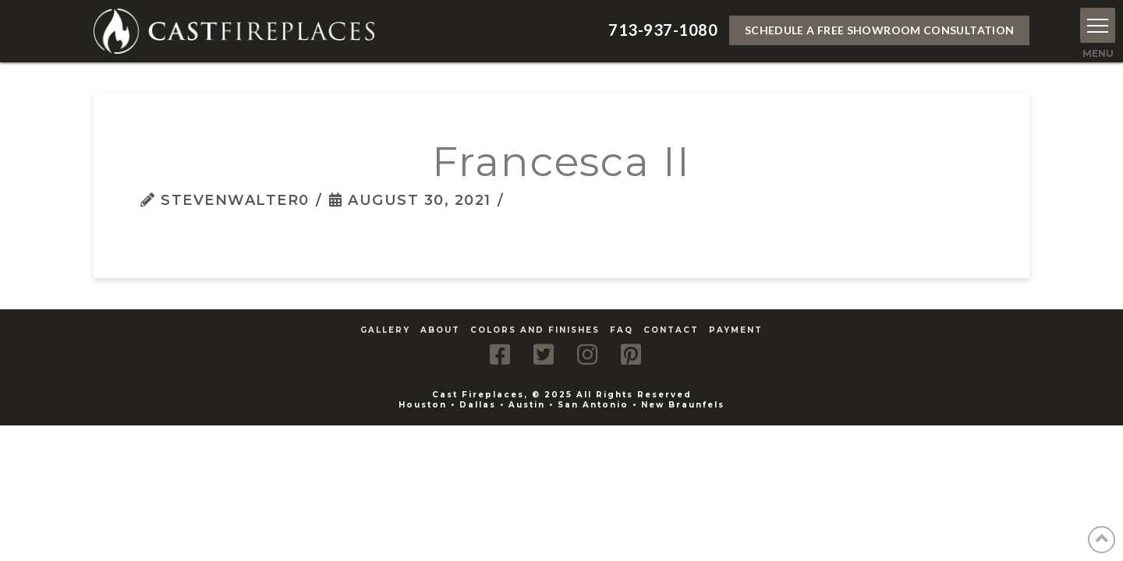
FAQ (621, 330)
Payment (736, 330)
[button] (1097, 25)
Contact (671, 330)
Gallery (385, 330)
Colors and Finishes (535, 330)
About (440, 330)
